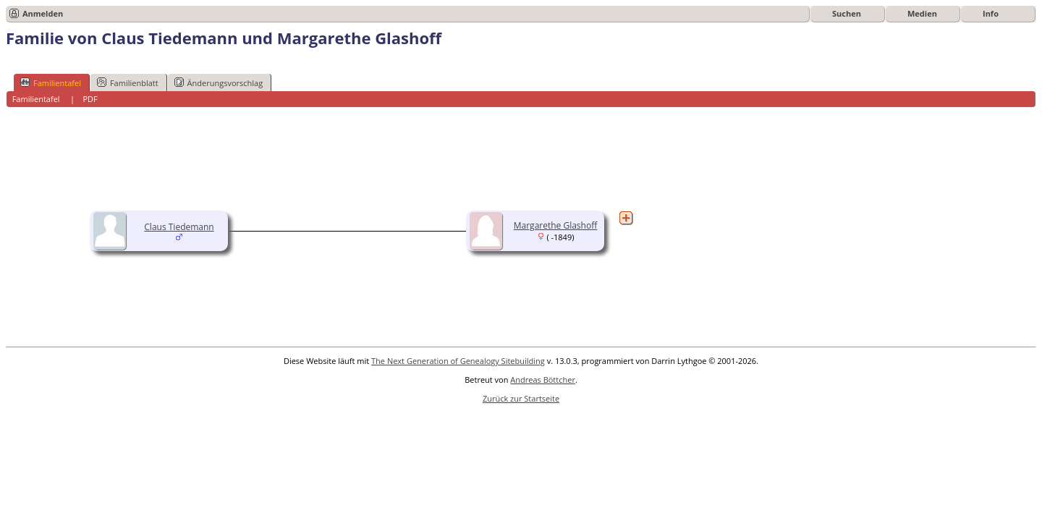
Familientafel (50, 82)
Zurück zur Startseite (521, 398)
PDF (89, 98)
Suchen (846, 13)
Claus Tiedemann (178, 227)
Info (991, 13)
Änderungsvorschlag (218, 82)
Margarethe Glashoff (555, 225)
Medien (922, 13)
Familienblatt (127, 82)
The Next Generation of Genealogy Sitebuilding (458, 360)
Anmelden (42, 13)
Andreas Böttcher (542, 379)
